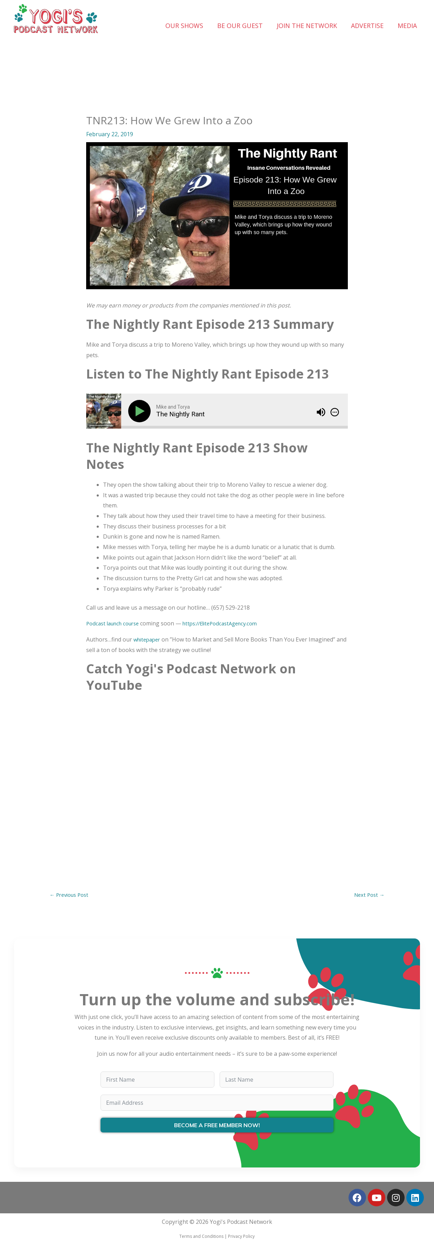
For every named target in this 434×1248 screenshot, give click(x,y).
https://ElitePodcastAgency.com (230, 623)
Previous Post (71, 895)
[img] (335, 412)
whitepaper (148, 639)
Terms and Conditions (201, 1237)
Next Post (368, 895)
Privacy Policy (241, 1237)
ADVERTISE (367, 25)
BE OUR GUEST (240, 25)
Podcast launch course (115, 623)
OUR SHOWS (184, 25)
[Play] (141, 411)
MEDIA (407, 25)
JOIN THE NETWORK (307, 25)
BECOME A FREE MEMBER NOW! (217, 1126)
